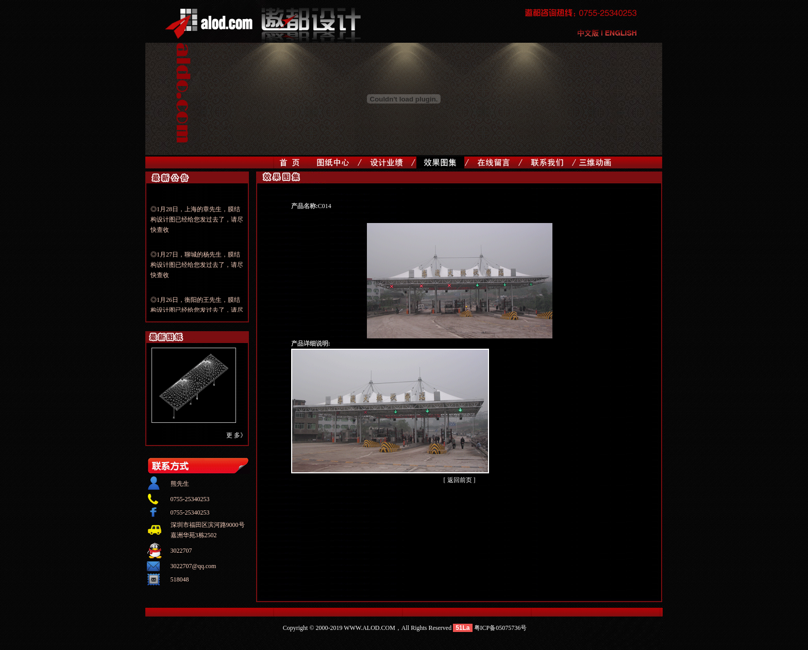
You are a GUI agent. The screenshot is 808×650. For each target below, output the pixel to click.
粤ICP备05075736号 (500, 627)
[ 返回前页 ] (460, 480)
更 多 (233, 435)
